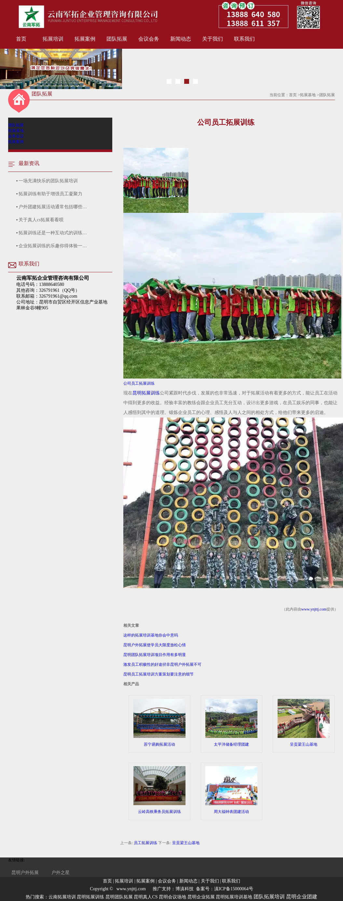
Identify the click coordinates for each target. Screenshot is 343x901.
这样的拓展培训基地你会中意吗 (150, 635)
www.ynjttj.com (313, 609)
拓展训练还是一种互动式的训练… (53, 232)
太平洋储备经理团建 (231, 723)
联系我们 (244, 39)
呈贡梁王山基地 (304, 723)
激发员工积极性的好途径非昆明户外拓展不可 (162, 664)
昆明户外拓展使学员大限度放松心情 (154, 645)
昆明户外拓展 (25, 872)
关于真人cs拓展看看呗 (41, 219)
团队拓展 (116, 39)
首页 (21, 39)
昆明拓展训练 (146, 393)
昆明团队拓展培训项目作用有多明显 (154, 654)
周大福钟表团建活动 (231, 790)
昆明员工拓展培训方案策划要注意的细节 (158, 674)
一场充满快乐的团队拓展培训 (48, 180)
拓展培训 (53, 39)
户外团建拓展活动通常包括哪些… (53, 206)
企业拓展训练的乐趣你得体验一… (53, 245)
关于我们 (212, 39)
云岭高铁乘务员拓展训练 (159, 790)
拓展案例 (85, 39)
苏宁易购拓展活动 (159, 723)
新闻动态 (180, 39)
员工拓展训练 (145, 843)
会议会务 (148, 39)
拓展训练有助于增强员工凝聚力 (50, 193)
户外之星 (60, 872)
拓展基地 (308, 95)
